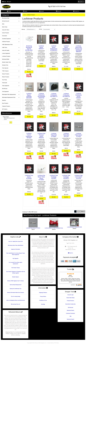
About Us (58, 11)
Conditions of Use (43, 300)
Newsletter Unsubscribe (70, 300)
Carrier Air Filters (5, 29)
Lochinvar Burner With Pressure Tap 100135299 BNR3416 (78, 48)
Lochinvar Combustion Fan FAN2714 (53, 95)
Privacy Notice (43, 296)
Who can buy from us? (15, 304)
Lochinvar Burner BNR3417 (41, 47)
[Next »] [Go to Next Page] (82, 211)
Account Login (70, 291)
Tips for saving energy (15, 296)
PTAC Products (10, 71)
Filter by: (23, 29)
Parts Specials (5, 68)
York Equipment (10, 91)
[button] (81, 1)
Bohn (3, 24)
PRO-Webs (56, 342)
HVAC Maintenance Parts (7, 44)
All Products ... (5, 109)
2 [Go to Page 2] (77, 211)
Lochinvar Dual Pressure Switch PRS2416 (41, 136)
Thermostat (10, 82)
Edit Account (70, 304)
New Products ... (5, 103)
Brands (25, 11)
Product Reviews (70, 297)
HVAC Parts (10, 47)
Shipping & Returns (43, 292)
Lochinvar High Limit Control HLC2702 (78, 177)
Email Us (70, 253)
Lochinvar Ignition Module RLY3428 (74, 227)
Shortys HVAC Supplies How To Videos (15, 280)
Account (41, 11)
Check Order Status (70, 294)
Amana (11, 119)
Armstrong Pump (10, 18)
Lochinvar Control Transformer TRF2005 (29, 136)
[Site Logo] (15, 6)
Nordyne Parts (10, 65)
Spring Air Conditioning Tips (15, 288)
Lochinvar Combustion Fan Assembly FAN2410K (41, 96)
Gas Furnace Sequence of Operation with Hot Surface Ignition (15, 272)
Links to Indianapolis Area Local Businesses (15, 300)
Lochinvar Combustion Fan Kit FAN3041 (78, 96)
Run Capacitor (15, 258)
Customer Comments (70, 310)
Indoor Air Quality (10, 50)
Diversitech (4, 35)
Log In (9, 1)
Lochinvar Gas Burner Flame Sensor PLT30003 (41, 177)
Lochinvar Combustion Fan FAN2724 (66, 95)
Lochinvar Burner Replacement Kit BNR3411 (66, 48)
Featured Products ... (6, 106)
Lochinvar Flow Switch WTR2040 (29, 177)
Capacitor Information (15, 249)
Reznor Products (5, 73)
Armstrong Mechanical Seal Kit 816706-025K (28, 48)
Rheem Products (10, 76)
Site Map (43, 304)
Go (10, 122)
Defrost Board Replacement (15, 284)
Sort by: (40, 29)
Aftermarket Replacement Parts (10, 97)
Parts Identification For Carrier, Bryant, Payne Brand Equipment (15, 254)
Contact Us (76, 11)
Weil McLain (4, 88)
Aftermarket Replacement (11, 118)
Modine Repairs (15, 276)
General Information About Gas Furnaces (15, 292)
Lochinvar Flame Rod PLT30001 (54, 135)
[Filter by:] (31, 29)
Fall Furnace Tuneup (15, 267)
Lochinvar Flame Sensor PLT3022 (78, 135)
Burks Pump (4, 27)
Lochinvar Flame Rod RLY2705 (66, 135)
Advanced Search (70, 307)
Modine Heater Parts (6, 62)
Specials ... (4, 100)
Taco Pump (4, 79)
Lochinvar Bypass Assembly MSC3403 (29, 96)
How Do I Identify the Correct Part (15, 241)
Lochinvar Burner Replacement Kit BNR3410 (53, 48)
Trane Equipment (10, 85)
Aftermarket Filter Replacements (10, 94)
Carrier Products (10, 32)
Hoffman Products (10, 41)
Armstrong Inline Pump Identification (15, 245)
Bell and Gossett (10, 21)
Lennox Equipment (10, 53)
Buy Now (29, 71)
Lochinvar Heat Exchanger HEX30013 (66, 177)
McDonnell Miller (10, 59)
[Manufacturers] (11, 118)
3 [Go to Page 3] (79, 211)
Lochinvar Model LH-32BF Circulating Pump (54, 228)
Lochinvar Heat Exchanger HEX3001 (54, 177)
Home (4, 1)
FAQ (70, 312)
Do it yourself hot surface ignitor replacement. (15, 263)
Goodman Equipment (10, 38)
